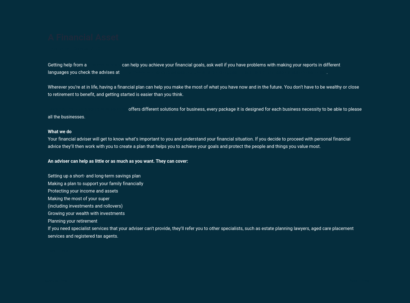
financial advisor (104, 65)
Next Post (362, 281)
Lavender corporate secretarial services (87, 109)
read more (58, 251)
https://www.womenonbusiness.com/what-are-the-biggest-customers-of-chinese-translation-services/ (224, 72)
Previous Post (51, 281)
